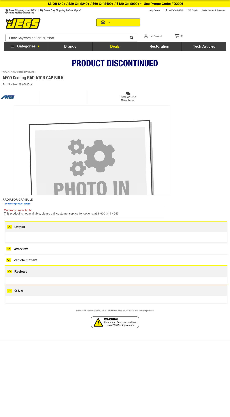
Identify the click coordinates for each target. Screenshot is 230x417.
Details (19, 192)
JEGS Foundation (114, 362)
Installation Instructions (23, 377)
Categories (25, 34)
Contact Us (15, 356)
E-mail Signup (64, 372)
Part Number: (12, 72)
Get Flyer (201, 321)
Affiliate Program (114, 377)
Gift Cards (61, 362)
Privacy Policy (129, 398)
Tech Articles (204, 35)
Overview (21, 215)
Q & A (18, 256)
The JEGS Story (113, 356)
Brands (70, 35)
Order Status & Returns (22, 362)
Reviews (20, 237)
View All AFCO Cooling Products (20, 60)
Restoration (159, 35)
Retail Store (110, 367)
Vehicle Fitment (25, 226)
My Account (63, 356)
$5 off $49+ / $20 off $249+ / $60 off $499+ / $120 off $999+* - (115, 4)
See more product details (112, 67)
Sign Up (66, 322)
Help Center (15, 367)
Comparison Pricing (147, 398)
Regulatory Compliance (23, 383)
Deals (115, 35)
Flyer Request (64, 367)
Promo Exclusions (19, 388)
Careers (108, 372)
